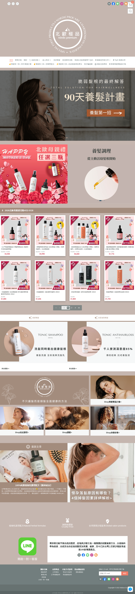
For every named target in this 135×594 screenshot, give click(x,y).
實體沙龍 (44, 574)
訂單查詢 (56, 572)
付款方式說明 (67, 569)
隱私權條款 (79, 572)
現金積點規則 (79, 569)
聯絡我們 (44, 572)
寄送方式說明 (67, 572)
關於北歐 (43, 569)
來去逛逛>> (5, 368)
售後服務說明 (67, 574)
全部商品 (55, 569)
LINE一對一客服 (43, 579)
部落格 (44, 577)
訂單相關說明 (55, 574)
